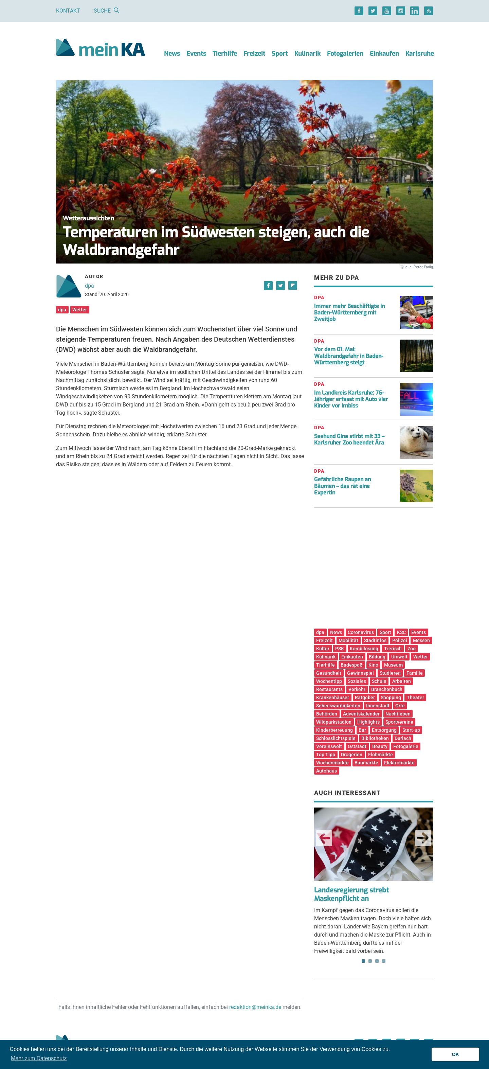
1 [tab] (363, 961)
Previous (324, 838)
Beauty (379, 746)
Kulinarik (307, 54)
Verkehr (356, 689)
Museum (393, 665)
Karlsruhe (419, 54)
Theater (415, 697)
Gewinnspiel (360, 673)
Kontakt (68, 10)
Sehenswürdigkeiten (338, 705)
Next (423, 838)
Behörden (326, 714)
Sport (280, 54)
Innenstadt (378, 705)
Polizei (399, 640)
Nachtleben (398, 714)
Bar (362, 730)
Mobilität (348, 640)
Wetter (79, 309)
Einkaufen (384, 54)
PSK (339, 648)
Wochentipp (329, 681)
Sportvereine (399, 722)
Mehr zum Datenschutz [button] (39, 1058)
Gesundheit (328, 673)
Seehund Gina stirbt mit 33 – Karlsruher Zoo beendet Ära (349, 439)
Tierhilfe (225, 54)
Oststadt (357, 746)
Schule (379, 681)
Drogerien (351, 754)
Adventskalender (361, 714)
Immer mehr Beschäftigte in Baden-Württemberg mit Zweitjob (349, 313)
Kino (373, 665)
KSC (401, 632)
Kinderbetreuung (334, 730)
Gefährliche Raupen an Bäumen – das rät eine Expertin (342, 486)
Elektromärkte (399, 762)
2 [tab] (370, 961)
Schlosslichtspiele (336, 738)
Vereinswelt (329, 746)
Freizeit (254, 54)
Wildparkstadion (333, 722)
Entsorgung (384, 730)
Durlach (403, 738)
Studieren (390, 673)
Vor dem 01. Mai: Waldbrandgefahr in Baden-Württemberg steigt (348, 356)
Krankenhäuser (332, 697)
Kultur (322, 648)
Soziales (357, 681)
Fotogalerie (405, 746)
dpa (89, 286)
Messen (421, 640)
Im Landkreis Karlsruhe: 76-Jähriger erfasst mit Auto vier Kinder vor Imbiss (351, 399)
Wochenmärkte (332, 762)
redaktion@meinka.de (255, 1007)
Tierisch (393, 648)
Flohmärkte (380, 754)
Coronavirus (361, 632)
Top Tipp (325, 754)
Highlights (368, 722)
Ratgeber (365, 697)
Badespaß (352, 665)
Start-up (411, 730)
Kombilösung (364, 648)
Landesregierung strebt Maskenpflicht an (351, 894)
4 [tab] (383, 961)
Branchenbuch (386, 689)
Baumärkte (366, 762)
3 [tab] (377, 961)
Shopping (391, 697)
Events (196, 54)
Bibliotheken (375, 738)
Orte (400, 705)
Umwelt (399, 656)
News (172, 54)
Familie (414, 673)
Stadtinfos (375, 640)
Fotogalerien (345, 54)
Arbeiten (401, 681)
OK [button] (455, 1054)
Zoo (412, 648)
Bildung (377, 656)
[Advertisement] (373, 570)
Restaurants (329, 689)
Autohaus (326, 771)
